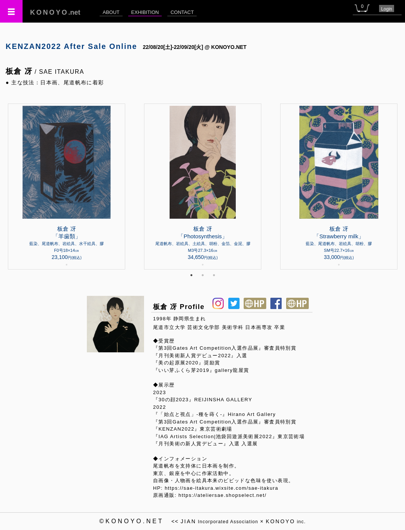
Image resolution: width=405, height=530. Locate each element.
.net (55, 12)
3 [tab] (214, 275)
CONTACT (182, 12)
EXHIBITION (145, 12)
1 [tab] (191, 275)
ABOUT (111, 12)
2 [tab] (202, 275)
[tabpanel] (202, 187)
